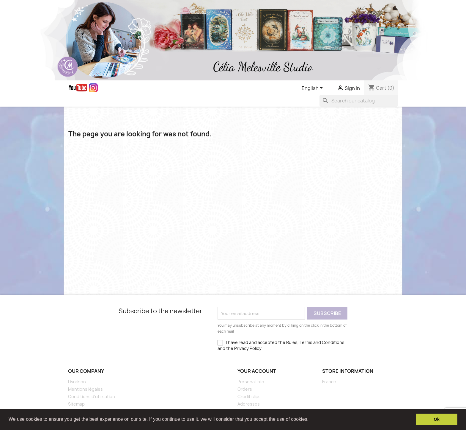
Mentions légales (85, 389)
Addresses (248, 404)
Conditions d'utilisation (91, 396)
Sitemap (76, 404)
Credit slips (249, 396)
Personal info (250, 381)
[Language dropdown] (313, 88)
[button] (310, 420)
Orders (244, 389)
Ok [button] (437, 419)
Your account (256, 371)
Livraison (77, 381)
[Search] (358, 101)
